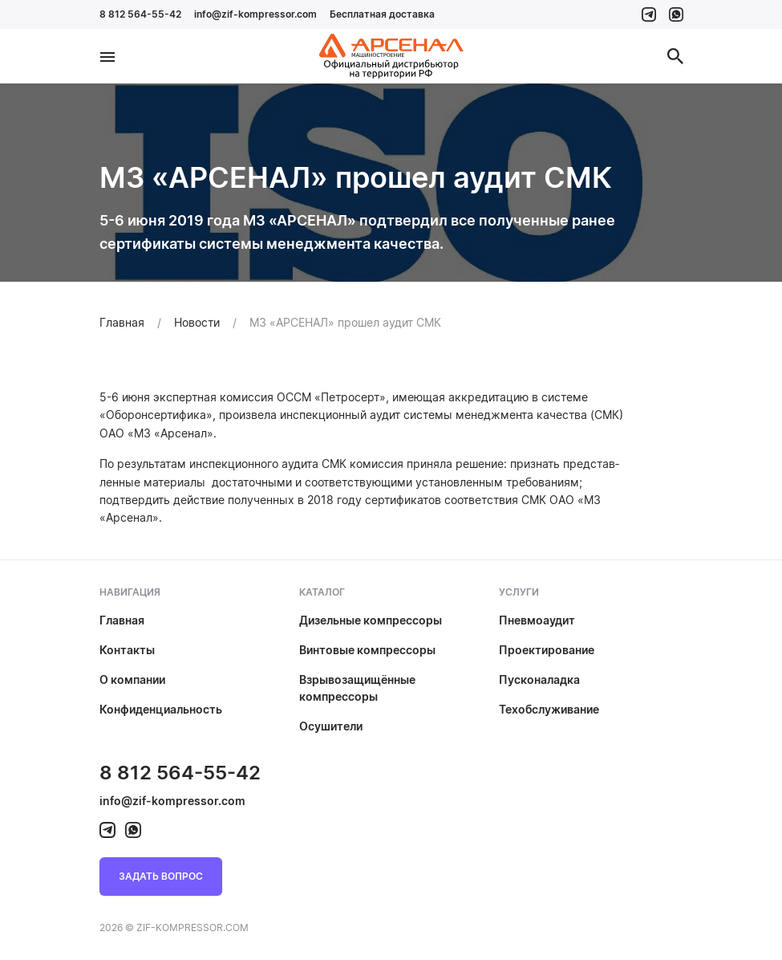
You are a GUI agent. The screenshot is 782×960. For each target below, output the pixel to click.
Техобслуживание (549, 709)
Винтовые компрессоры (367, 650)
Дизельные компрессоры (370, 620)
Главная (121, 620)
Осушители (331, 726)
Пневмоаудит (537, 620)
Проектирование (546, 650)
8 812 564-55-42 (140, 14)
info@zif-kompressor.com (255, 14)
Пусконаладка (539, 679)
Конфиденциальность (160, 709)
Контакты (127, 650)
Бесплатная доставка (382, 14)
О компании (132, 679)
